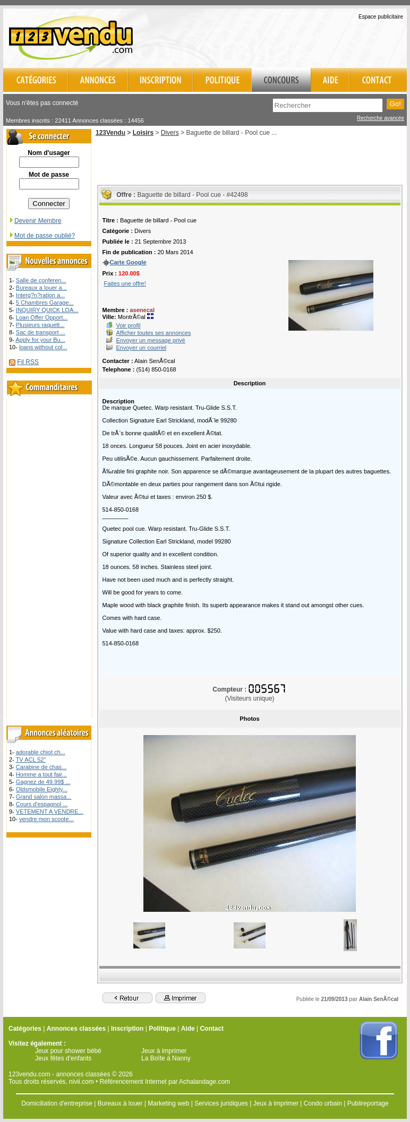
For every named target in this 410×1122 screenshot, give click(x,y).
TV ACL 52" (31, 759)
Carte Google (128, 262)
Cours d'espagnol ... (42, 804)
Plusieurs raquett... (40, 325)
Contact (212, 1028)
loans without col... (43, 347)
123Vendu (110, 132)
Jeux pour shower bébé (68, 1051)
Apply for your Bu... (40, 339)
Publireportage (368, 1103)
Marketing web (168, 1103)
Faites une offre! (125, 283)
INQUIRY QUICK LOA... (47, 310)
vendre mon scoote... (46, 819)
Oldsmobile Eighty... (41, 789)
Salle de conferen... (41, 280)
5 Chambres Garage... (45, 302)
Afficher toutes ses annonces (153, 333)
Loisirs (143, 132)
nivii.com (81, 1081)
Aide (188, 1028)
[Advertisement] (282, 37)
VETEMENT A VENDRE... (49, 811)
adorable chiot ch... (40, 752)
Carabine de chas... (41, 767)
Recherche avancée (380, 118)
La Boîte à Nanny (166, 1058)
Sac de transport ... (40, 332)
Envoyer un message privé (150, 340)
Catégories (24, 1028)
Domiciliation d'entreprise (56, 1103)
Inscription (127, 1028)
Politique (162, 1028)
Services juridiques (221, 1103)
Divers (170, 132)
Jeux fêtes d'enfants (63, 1058)
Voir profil (128, 325)
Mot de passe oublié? (41, 235)
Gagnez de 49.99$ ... (43, 782)
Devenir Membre (35, 221)
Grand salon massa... (44, 796)
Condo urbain (323, 1103)
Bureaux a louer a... (41, 287)
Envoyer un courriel (141, 347)
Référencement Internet (133, 1081)
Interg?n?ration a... (40, 295)
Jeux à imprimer (163, 1051)
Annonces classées (76, 1028)
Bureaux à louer (120, 1103)
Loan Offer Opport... (42, 317)
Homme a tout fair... (41, 774)
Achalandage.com (204, 1081)
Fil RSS (28, 362)
